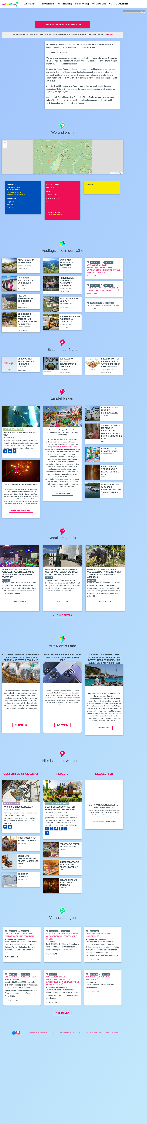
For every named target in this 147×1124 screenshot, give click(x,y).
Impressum (83, 1050)
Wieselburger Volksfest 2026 (20, 994)
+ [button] (5, 142)
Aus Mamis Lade (99, 4)
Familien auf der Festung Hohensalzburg (109, 410)
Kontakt (93, 1050)
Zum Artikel (62, 742)
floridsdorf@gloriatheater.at (16, 194)
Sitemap (114, 1050)
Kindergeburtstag (65, 4)
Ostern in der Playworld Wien (103, 306)
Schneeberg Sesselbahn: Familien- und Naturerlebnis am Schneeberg (27, 319)
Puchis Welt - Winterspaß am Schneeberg (26, 280)
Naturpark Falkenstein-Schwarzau (66, 262)
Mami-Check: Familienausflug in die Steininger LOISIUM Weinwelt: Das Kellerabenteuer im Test (61, 572)
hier (110, 35)
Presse (52, 1050)
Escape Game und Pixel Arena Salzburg (69, 899)
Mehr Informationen (20, 510)
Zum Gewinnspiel (62, 493)
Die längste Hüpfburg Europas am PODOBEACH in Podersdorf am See (62, 953)
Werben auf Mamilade (38, 1050)
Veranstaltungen (47, 4)
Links (107, 1050)
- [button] (5, 146)
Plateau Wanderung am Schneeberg (25, 298)
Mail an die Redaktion (54, 215)
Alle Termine (62, 1030)
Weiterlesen (20, 619)
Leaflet (112, 173)
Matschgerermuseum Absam (18, 824)
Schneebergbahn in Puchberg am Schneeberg (70, 319)
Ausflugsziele (29, 4)
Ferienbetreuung (82, 4)
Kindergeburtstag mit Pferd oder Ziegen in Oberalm (69, 882)
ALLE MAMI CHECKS (62, 632)
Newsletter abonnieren (104, 839)
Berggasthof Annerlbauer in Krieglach (26, 361)
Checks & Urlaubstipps (118, 4)
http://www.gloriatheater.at (15, 192)
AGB (100, 1050)
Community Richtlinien (67, 1050)
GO (143, 11)
